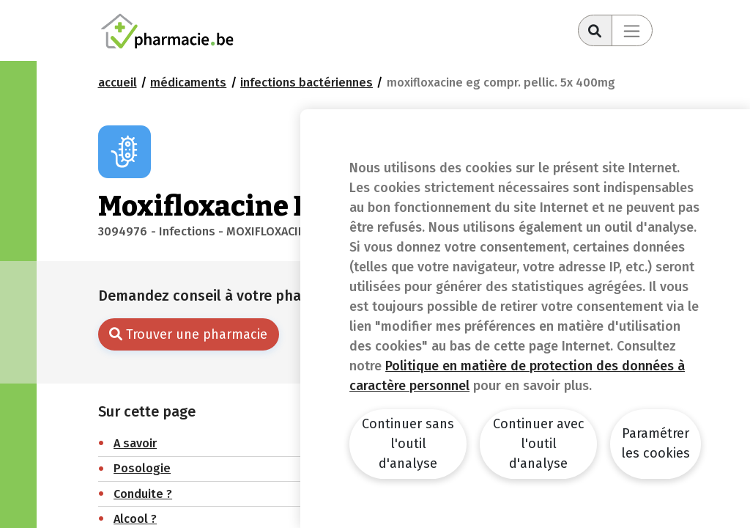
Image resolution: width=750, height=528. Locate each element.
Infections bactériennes (306, 82)
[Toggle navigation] (632, 30)
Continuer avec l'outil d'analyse (538, 444)
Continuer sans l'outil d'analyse (408, 444)
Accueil (117, 82)
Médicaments (188, 82)
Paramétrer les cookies (655, 443)
